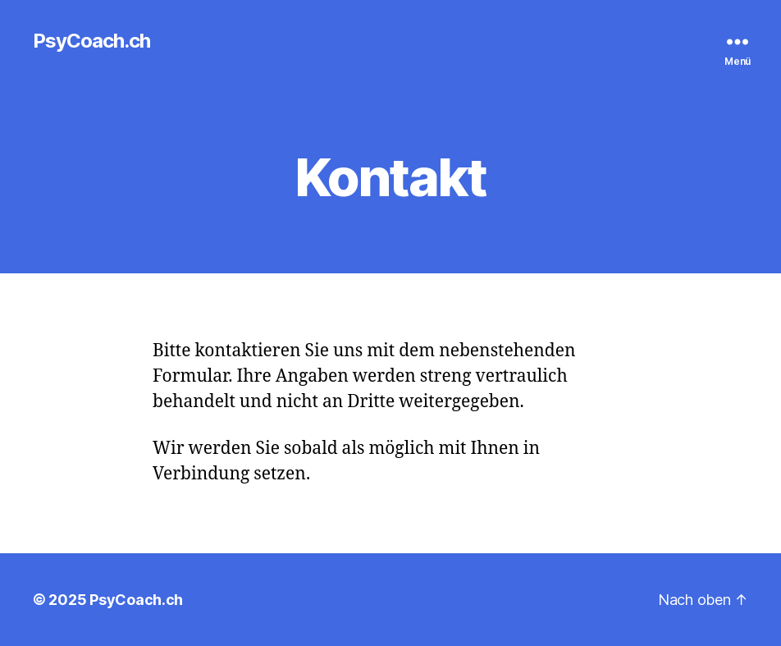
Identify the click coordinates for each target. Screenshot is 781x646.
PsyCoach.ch (91, 41)
